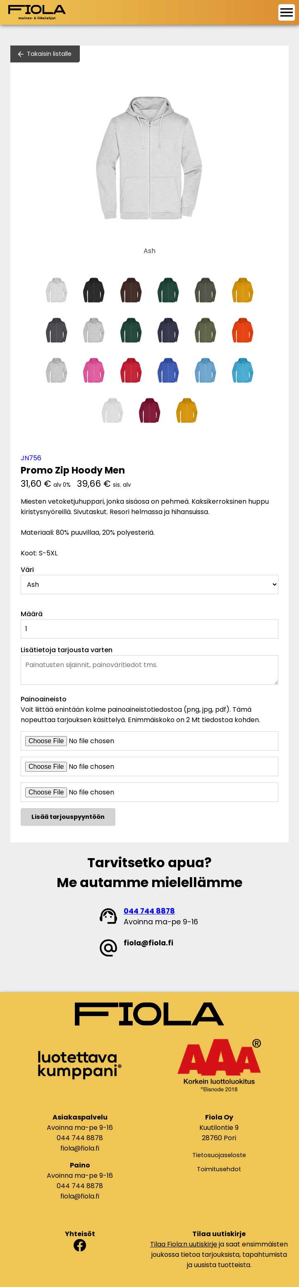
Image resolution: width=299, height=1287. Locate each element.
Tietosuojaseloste (219, 1155)
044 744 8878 (149, 911)
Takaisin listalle (49, 54)
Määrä (32, 614)
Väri (27, 569)
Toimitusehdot (219, 1169)
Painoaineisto (44, 699)
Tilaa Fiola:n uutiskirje (183, 1244)
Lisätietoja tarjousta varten (66, 650)
